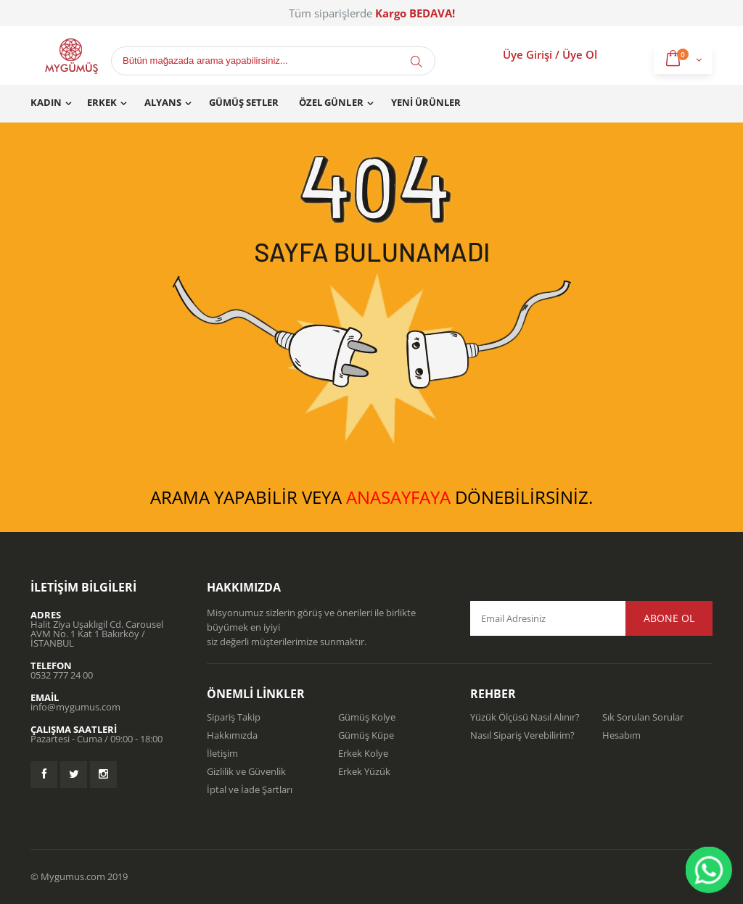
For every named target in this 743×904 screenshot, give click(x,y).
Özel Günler (331, 102)
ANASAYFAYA (398, 497)
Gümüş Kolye (366, 716)
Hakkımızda (232, 735)
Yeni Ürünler (426, 102)
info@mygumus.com (75, 706)
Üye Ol (579, 54)
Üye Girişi (527, 54)
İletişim (222, 753)
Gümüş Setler (244, 102)
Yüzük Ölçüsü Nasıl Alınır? (525, 716)
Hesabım (621, 735)
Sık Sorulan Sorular (643, 716)
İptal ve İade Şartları (249, 789)
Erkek (102, 102)
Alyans (162, 102)
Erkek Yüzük (364, 771)
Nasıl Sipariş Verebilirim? (522, 735)
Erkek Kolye (363, 753)
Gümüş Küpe (366, 735)
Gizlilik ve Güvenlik (246, 771)
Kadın (46, 102)
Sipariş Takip (233, 716)
